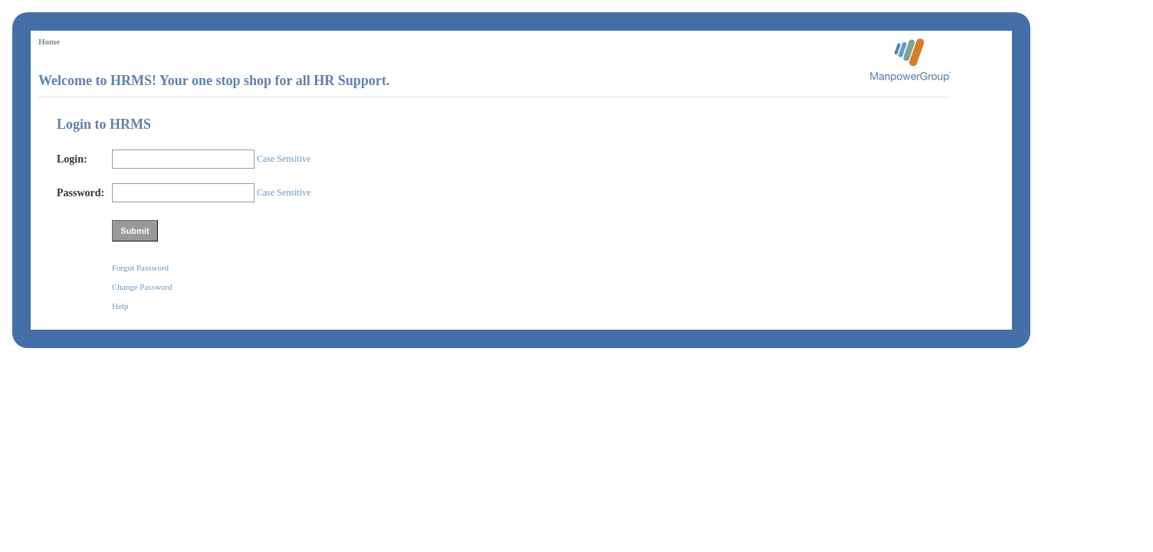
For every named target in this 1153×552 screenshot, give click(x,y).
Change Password (142, 286)
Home (49, 41)
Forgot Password (140, 267)
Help (120, 305)
